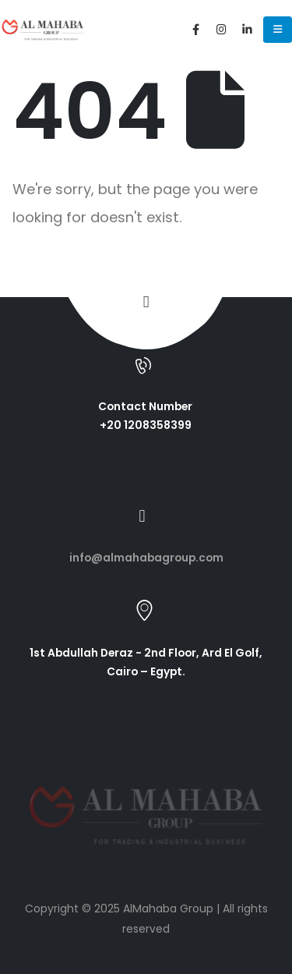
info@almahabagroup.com (146, 557)
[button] (146, 302)
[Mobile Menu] (277, 29)
